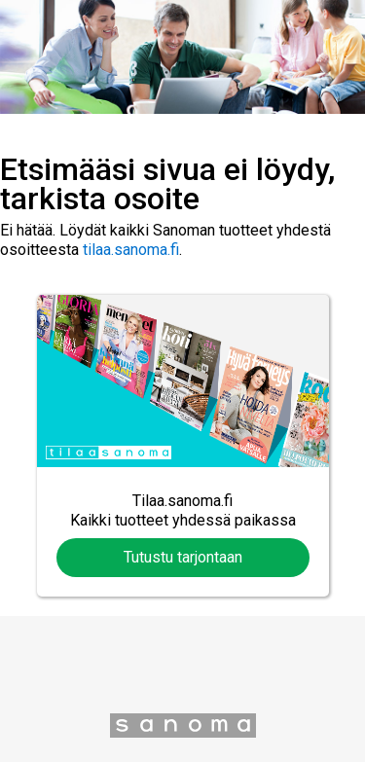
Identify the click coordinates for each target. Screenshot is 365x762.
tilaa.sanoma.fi (131, 249)
